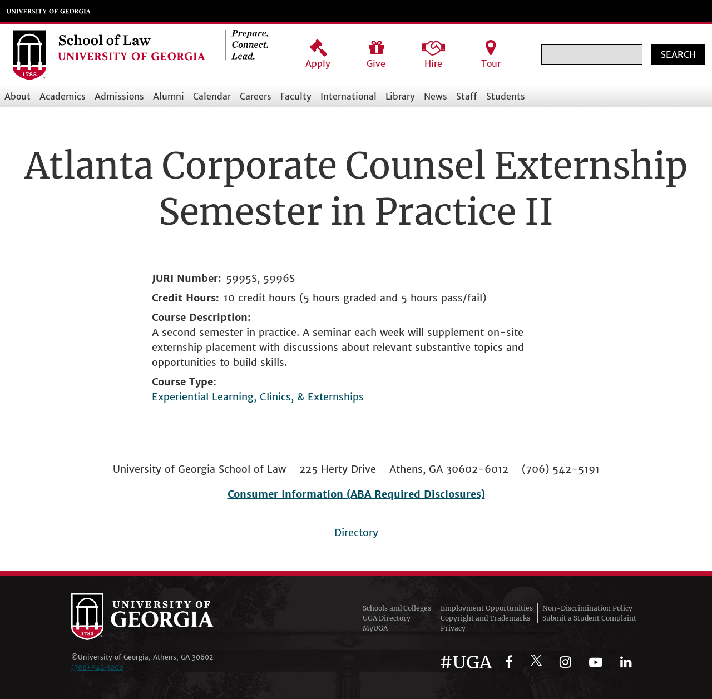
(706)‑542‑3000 (97, 667)
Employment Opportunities (487, 608)
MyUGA (375, 628)
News (435, 96)
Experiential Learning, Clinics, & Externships (258, 396)
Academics (62, 96)
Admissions (119, 96)
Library (400, 96)
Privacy (453, 628)
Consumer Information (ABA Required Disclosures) (356, 494)
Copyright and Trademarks (485, 618)
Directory (356, 532)
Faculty (296, 96)
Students (505, 96)
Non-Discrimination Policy (587, 608)
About (17, 96)
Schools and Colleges (397, 608)
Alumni (168, 96)
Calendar (212, 96)
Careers (255, 96)
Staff (466, 96)
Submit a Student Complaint (589, 618)
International (348, 96)
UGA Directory (387, 618)
